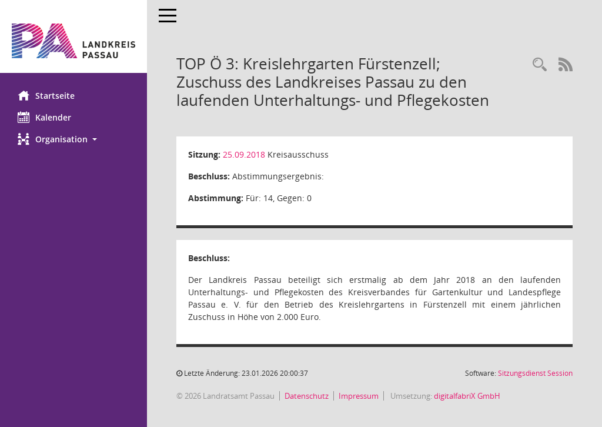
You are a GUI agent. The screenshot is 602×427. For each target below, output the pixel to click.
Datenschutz (307, 396)
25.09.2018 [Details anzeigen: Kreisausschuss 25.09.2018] (244, 154)
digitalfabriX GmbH (467, 396)
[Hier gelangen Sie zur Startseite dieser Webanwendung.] (73, 41)
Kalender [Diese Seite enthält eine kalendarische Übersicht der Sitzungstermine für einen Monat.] (44, 117)
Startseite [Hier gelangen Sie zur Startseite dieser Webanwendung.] (46, 95)
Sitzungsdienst (535, 373)
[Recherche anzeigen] (540, 65)
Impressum (359, 396)
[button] (73, 139)
